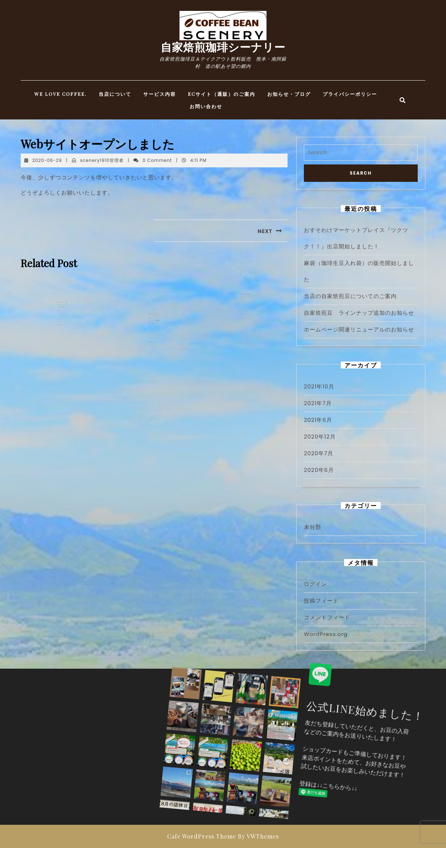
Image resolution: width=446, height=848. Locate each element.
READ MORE (152, 346)
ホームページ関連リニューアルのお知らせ (62, 317)
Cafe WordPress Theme (201, 836)
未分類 (312, 527)
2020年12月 (320, 436)
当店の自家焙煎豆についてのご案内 (350, 296)
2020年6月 (319, 470)
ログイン (315, 584)
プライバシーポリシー (350, 94)
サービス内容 (159, 94)
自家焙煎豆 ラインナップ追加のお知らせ (359, 313)
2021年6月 (318, 420)
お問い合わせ (206, 106)
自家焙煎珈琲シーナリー (223, 47)
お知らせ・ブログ (289, 94)
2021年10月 (319, 386)
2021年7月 (318, 403)
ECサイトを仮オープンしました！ (245, 308)
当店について (115, 94)
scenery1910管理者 (102, 160)
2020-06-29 (47, 160)
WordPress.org (326, 634)
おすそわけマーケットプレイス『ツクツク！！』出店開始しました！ (154, 331)
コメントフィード (327, 617)
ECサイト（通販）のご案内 (221, 94)
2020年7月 (318, 453)
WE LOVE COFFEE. (60, 94)
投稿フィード (321, 600)
